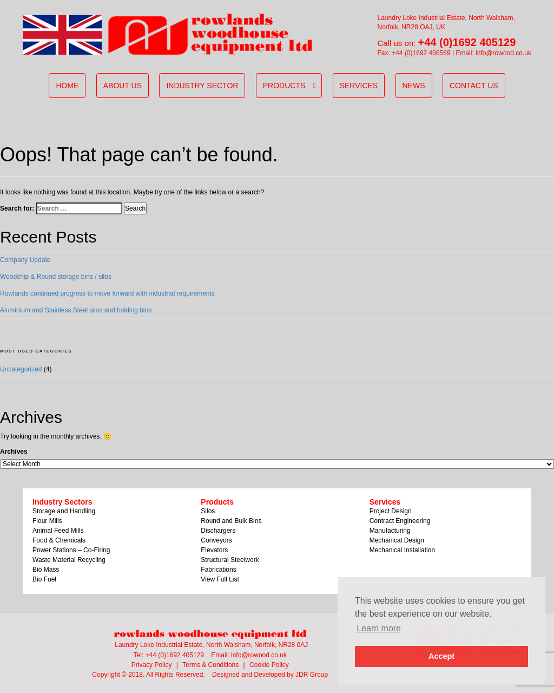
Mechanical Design (397, 540)
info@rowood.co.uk (503, 53)
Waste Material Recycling (68, 560)
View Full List (220, 579)
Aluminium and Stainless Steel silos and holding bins (75, 310)
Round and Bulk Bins (231, 521)
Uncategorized (21, 369)
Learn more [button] (379, 628)
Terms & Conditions (210, 665)
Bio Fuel (44, 579)
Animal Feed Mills (58, 530)
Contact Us (474, 85)
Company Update (25, 260)
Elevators (214, 550)
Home (67, 85)
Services (359, 85)
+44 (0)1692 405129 (467, 42)
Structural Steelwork (230, 560)
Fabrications (218, 569)
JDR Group (311, 674)
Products (284, 85)
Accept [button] (441, 656)
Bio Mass (45, 569)
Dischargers (218, 530)
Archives (14, 451)
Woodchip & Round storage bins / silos (55, 276)
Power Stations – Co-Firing (71, 550)
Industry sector (202, 85)
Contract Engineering (400, 521)
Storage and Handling (63, 511)
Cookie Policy (269, 665)
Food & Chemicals (58, 540)
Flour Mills (47, 521)
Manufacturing (390, 530)
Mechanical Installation (402, 550)
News (414, 85)
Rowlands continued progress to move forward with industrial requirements (107, 293)
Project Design (391, 511)
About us (122, 85)
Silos (208, 511)
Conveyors (216, 540)
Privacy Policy (151, 665)
